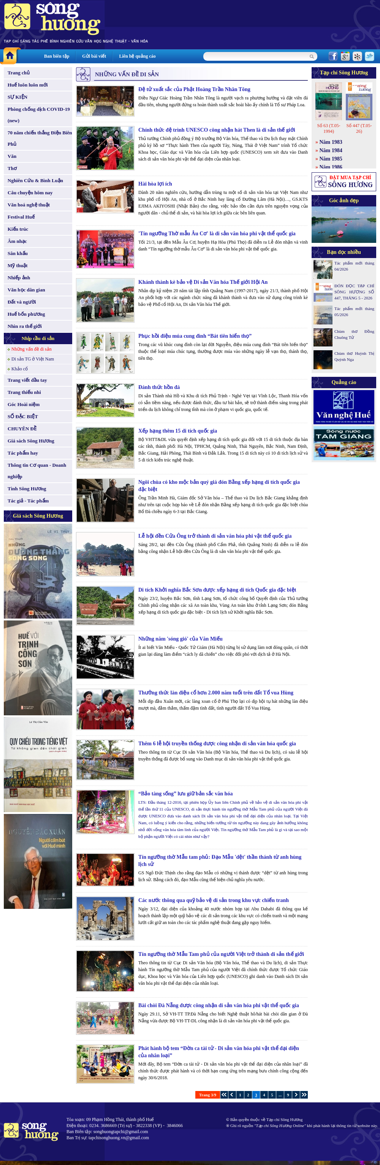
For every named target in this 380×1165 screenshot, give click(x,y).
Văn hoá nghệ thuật (29, 205)
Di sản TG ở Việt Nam (32, 359)
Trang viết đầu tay (27, 380)
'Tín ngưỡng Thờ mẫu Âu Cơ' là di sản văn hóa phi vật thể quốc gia (217, 233)
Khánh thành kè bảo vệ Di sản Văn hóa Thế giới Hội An (203, 282)
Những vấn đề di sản (31, 349)
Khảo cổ (19, 369)
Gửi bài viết (94, 56)
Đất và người (22, 302)
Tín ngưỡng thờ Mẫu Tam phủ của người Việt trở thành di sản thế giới (221, 954)
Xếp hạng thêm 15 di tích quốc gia (177, 431)
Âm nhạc (17, 241)
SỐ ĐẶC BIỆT (23, 416)
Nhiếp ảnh (19, 277)
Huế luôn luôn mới (28, 85)
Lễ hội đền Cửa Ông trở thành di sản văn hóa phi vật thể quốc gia (215, 536)
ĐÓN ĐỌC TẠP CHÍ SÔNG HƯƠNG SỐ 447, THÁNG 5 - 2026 (354, 291)
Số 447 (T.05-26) (359, 128)
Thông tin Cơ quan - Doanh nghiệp (37, 470)
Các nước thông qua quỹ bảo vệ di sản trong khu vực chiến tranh (213, 900)
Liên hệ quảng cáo (137, 56)
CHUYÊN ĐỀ (22, 428)
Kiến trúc (18, 229)
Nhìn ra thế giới (25, 326)
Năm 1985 (331, 159)
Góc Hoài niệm (24, 404)
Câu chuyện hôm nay (30, 192)
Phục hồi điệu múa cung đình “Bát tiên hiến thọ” (195, 336)
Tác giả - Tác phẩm (28, 501)
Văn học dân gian (26, 290)
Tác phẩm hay (23, 453)
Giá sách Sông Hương (31, 441)
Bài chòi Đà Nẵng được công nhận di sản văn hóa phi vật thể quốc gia (218, 1005)
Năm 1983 (331, 142)
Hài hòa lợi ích (155, 184)
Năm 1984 (331, 150)
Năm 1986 (331, 167)
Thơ (12, 168)
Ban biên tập (56, 56)
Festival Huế (21, 217)
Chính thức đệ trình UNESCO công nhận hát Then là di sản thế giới (216, 130)
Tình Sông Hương (27, 488)
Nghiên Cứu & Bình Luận (35, 180)
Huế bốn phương (26, 314)
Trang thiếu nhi (24, 392)
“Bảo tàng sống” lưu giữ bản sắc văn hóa (185, 794)
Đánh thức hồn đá (159, 387)
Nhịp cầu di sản (38, 338)
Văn (12, 156)
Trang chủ (19, 73)
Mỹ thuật (18, 265)
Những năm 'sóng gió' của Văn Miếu (180, 639)
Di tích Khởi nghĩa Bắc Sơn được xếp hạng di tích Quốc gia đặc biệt (217, 590)
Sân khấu (18, 253)
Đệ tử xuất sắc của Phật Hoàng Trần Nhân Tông (194, 89)
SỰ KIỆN (17, 97)
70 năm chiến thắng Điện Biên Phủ (40, 138)
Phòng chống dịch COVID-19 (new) (39, 114)
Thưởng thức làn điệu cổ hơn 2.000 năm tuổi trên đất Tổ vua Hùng (215, 693)
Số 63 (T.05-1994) (328, 128)
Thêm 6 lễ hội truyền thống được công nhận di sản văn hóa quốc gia (217, 743)
